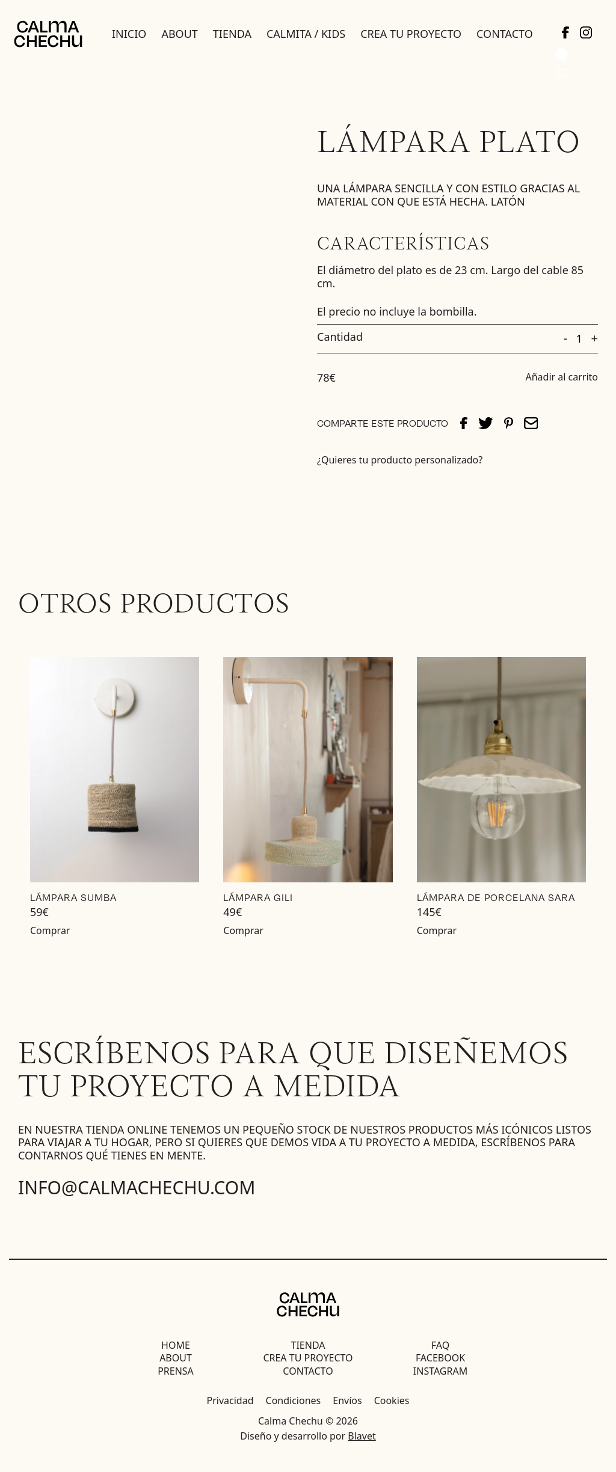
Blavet (361, 1436)
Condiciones (293, 1400)
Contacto (504, 33)
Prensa (176, 1371)
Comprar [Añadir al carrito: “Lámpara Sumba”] (50, 930)
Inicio (129, 33)
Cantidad (340, 337)
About (179, 33)
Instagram (440, 1371)
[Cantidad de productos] (579, 339)
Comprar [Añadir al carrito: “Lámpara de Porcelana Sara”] (437, 930)
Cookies (392, 1400)
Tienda (232, 33)
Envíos (347, 1400)
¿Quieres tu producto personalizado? (399, 460)
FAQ (440, 1345)
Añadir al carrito (561, 377)
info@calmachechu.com (137, 1187)
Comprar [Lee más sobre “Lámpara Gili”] (243, 930)
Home (175, 1345)
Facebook (440, 1357)
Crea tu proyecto (410, 33)
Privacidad (230, 1400)
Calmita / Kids (305, 33)
